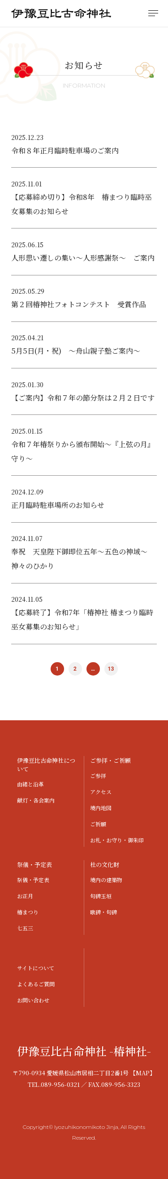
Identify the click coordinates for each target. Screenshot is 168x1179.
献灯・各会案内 (36, 800)
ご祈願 (98, 824)
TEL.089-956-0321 (54, 1084)
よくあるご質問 (36, 984)
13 (111, 669)
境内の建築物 (106, 879)
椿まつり (28, 912)
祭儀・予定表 (33, 879)
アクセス (101, 791)
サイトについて (35, 968)
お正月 (25, 896)
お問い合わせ (33, 1000)
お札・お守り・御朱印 (117, 840)
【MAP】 (142, 1073)
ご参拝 (98, 775)
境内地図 (101, 807)
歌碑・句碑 (103, 912)
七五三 (25, 928)
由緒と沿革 (30, 784)
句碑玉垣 (101, 896)
